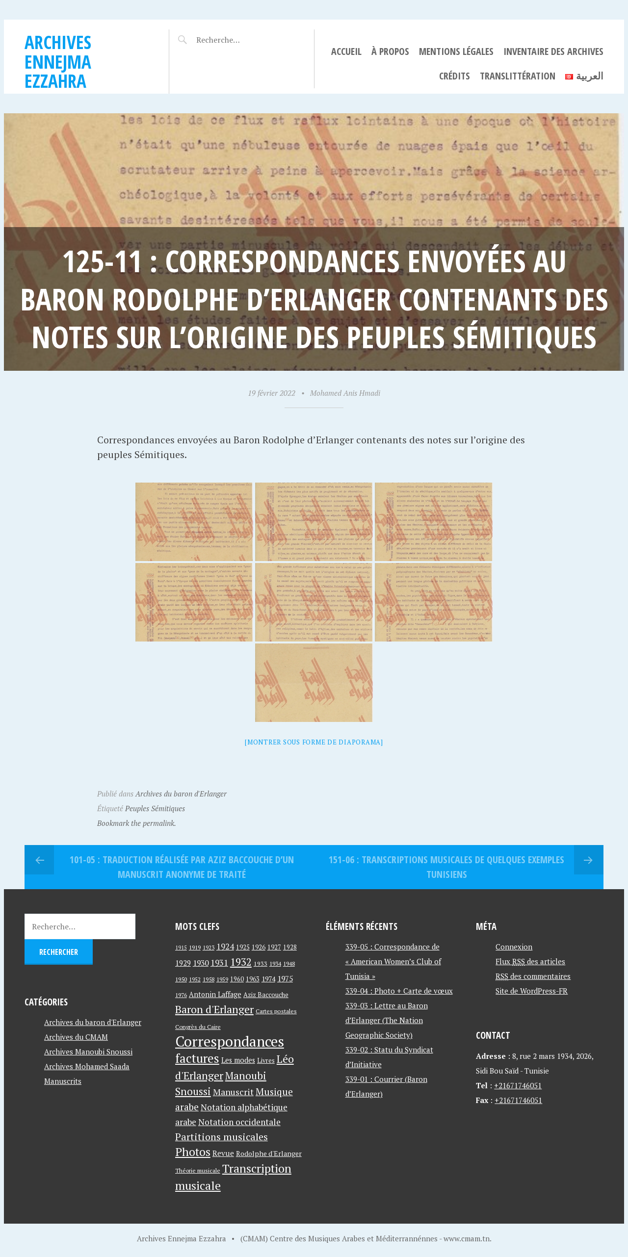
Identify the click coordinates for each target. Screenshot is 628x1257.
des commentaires (533, 976)
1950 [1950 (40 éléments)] (181, 979)
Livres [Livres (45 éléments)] (266, 1060)
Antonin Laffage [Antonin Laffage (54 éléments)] (215, 994)
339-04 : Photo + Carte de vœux (399, 991)
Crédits (454, 75)
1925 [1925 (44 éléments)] (243, 947)
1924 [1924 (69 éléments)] (225, 946)
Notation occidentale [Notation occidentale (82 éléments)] (239, 1122)
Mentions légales (456, 51)
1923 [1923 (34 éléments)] (208, 947)
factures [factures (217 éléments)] (197, 1058)
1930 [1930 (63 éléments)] (201, 963)
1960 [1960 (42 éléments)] (237, 979)
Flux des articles (530, 961)
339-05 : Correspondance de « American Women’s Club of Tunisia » (393, 961)
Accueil (346, 51)
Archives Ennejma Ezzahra (58, 61)
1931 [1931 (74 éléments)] (219, 962)
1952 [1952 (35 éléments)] (195, 979)
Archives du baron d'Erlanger (181, 793)
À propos (390, 51)
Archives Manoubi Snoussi (88, 1051)
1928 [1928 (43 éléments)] (290, 947)
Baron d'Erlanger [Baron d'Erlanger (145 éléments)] (214, 1009)
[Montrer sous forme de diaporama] (314, 742)
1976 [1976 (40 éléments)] (181, 995)
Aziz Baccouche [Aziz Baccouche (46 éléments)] (265, 994)
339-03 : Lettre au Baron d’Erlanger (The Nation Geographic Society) (386, 1020)
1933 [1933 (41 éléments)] (260, 963)
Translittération (517, 75)
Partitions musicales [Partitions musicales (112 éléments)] (221, 1136)
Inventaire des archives (553, 51)
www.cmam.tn (467, 1238)
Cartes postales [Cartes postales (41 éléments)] (276, 1011)
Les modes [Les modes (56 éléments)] (238, 1060)
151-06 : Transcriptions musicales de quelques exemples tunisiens (446, 867)
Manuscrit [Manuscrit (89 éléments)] (233, 1092)
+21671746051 (518, 1085)
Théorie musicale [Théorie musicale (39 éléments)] (197, 1170)
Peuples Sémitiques (155, 808)
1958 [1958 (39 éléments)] (208, 979)
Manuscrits (62, 1081)
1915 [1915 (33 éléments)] (181, 947)
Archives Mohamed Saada (87, 1066)
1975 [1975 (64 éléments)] (285, 978)
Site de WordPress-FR (532, 991)
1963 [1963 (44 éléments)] (253, 979)
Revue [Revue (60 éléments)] (223, 1153)
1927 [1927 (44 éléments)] (274, 947)
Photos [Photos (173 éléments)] (192, 1151)
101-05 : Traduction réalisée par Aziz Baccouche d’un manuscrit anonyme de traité (182, 867)
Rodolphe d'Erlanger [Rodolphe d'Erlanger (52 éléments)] (269, 1153)
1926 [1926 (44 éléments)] (258, 947)
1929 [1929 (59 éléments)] (183, 963)
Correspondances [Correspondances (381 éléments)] (229, 1041)
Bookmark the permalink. (136, 823)
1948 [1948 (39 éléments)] (289, 963)
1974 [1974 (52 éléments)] (268, 978)
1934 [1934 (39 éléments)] (275, 963)
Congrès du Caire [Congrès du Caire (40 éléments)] (198, 1026)
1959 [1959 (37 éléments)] (222, 979)
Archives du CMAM (76, 1037)
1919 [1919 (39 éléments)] (195, 947)
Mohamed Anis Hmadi (345, 393)
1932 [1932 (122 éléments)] (241, 962)
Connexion (514, 946)
